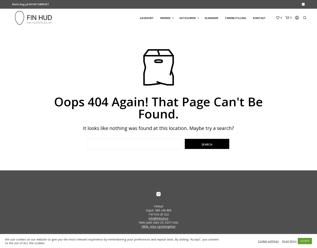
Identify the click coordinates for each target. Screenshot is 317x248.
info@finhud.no (158, 218)
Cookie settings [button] (268, 241)
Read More (289, 241)
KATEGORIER (188, 18)
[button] (279, 18)
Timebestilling (235, 18)
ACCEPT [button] (305, 241)
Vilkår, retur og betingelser (159, 226)
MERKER (165, 18)
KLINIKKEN (211, 18)
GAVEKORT (147, 18)
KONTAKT (259, 18)
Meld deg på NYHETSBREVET (30, 4)
